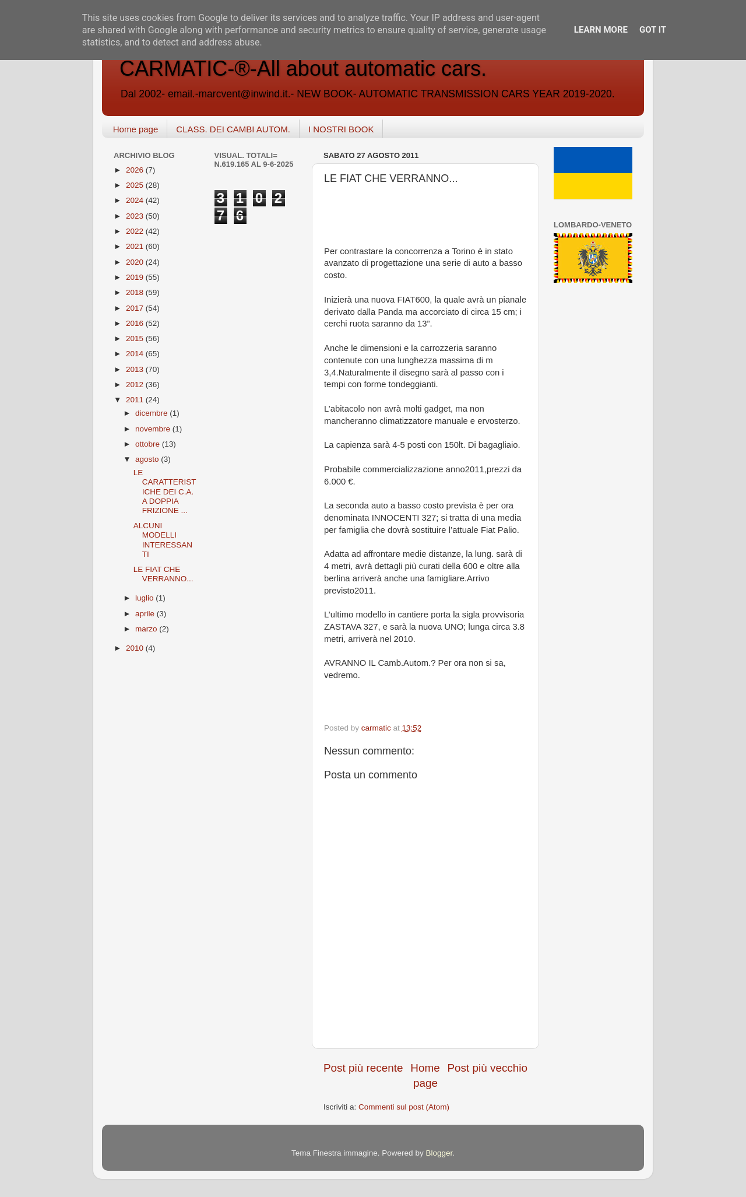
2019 (136, 277)
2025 (136, 185)
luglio (145, 598)
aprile (146, 613)
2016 (136, 323)
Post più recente (363, 1068)
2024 (136, 200)
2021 (136, 246)
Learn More (601, 29)
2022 (136, 231)
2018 (136, 292)
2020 (136, 262)
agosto (148, 459)
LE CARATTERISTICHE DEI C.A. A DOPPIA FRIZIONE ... (164, 491)
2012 (136, 384)
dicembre (152, 413)
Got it (652, 29)
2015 (136, 338)
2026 (136, 170)
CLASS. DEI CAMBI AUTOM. (233, 129)
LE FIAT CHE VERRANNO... (163, 574)
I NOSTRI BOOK (341, 129)
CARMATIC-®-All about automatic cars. (303, 68)
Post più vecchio (487, 1068)
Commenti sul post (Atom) (403, 1107)
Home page (136, 129)
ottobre (148, 444)
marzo (147, 628)
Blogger (438, 1153)
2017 (136, 308)
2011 (136, 399)
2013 (136, 369)
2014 (136, 353)
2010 (136, 648)
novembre (154, 428)
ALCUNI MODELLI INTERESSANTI (162, 540)
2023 (136, 216)
